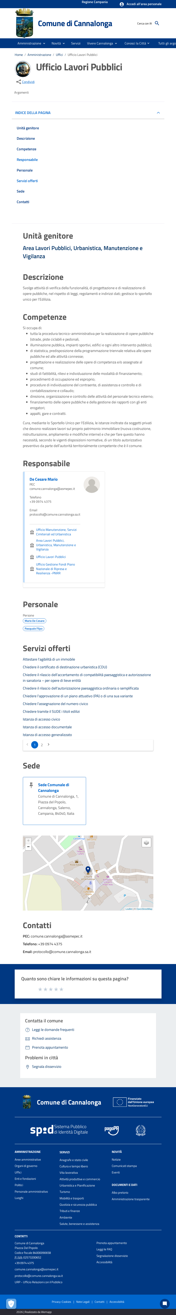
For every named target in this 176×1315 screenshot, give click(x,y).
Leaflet (129, 909)
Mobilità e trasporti (72, 1198)
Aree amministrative (28, 1159)
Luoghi (19, 1197)
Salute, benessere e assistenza (79, 1223)
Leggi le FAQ (104, 1249)
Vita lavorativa (69, 1172)
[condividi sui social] (25, 82)
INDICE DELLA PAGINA (34, 112)
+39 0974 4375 (24, 1263)
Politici (19, 1185)
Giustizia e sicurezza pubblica (78, 1204)
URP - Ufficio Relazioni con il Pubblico (38, 1282)
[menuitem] (134, 43)
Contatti (21, 1236)
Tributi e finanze (70, 1211)
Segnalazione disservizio (112, 1255)
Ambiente (66, 1217)
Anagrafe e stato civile (74, 1160)
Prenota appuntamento (111, 1243)
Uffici (59, 54)
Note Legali (83, 1302)
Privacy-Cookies (61, 1302)
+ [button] (28, 841)
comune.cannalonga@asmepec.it (36, 1269)
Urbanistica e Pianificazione (77, 1185)
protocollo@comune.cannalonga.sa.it (39, 1275)
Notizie (116, 1159)
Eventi (116, 1172)
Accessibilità (104, 1262)
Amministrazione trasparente (131, 1199)
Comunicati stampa (124, 1165)
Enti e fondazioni (25, 1178)
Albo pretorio (120, 1192)
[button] (140, 4)
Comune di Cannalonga (75, 23)
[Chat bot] (165, 1304)
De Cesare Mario (44, 479)
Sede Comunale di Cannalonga (53, 787)
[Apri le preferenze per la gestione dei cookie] (11, 1304)
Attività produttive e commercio (80, 1179)
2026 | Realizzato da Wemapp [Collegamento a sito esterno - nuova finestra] (34, 1312)
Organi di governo (26, 1165)
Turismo (65, 1191)
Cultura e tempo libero (74, 1166)
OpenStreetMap (144, 909)
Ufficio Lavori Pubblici (82, 54)
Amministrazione (39, 54)
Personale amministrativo (31, 1191)
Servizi (65, 1152)
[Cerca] (157, 23)
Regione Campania (95, 2)
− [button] (28, 847)
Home (19, 54)
